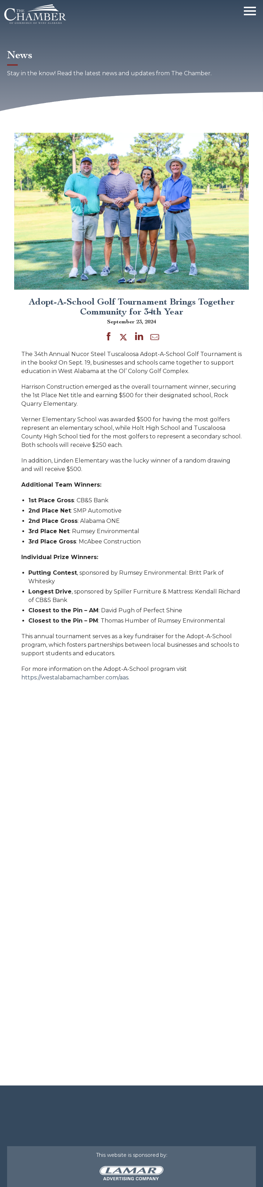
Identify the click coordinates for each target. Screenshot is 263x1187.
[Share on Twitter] (124, 337)
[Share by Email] (155, 338)
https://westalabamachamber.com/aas (74, 677)
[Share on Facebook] (108, 337)
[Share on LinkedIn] (139, 337)
